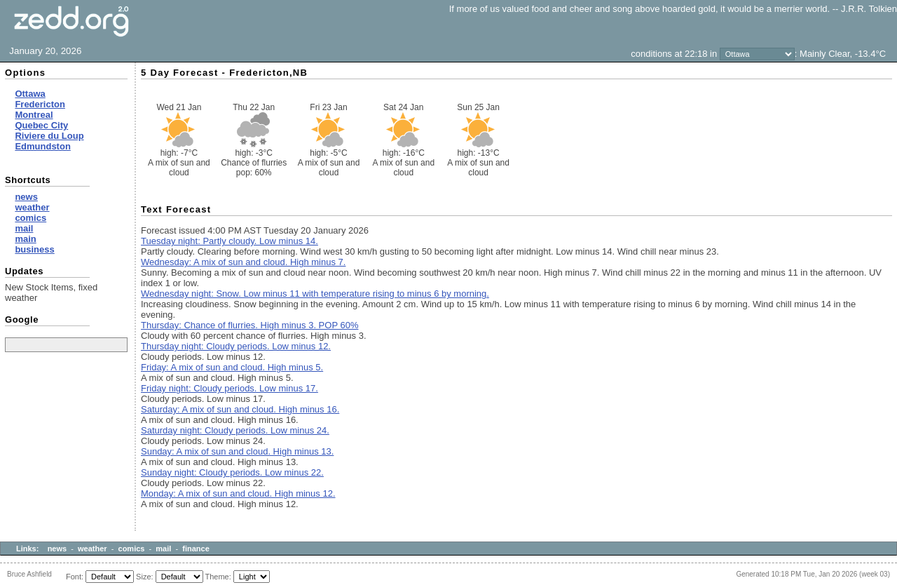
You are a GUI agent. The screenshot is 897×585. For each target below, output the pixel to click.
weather (92, 548)
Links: (27, 548)
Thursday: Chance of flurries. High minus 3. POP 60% (249, 325)
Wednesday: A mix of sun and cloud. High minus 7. (243, 262)
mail (163, 548)
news (57, 548)
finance (196, 548)
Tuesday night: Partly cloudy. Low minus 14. (229, 241)
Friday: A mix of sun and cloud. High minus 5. (232, 367)
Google (22, 319)
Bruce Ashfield (29, 574)
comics (131, 548)
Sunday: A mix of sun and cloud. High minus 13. (237, 451)
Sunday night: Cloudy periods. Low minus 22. (232, 472)
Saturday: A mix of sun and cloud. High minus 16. (240, 409)
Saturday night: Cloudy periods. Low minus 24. (235, 430)
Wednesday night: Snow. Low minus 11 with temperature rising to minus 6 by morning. (315, 293)
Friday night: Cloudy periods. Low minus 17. (229, 388)
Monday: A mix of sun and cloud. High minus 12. (238, 493)
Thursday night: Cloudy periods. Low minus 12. (236, 346)
